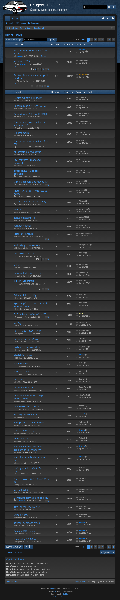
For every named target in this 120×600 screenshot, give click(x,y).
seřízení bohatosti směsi (27, 522)
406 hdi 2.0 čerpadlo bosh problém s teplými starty (28, 448)
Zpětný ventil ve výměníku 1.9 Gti (30, 470)
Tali (17, 526)
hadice (17, 209)
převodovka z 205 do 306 (27, 331)
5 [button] (102, 39)
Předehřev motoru (24, 355)
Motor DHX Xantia (23, 233)
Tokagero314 (21, 236)
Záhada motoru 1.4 (24, 217)
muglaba (19, 334)
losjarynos (20, 212)
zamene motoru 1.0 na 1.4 (28, 506)
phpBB (52, 588)
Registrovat (35, 23)
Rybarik (19, 441)
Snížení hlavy (21, 514)
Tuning (43, 56)
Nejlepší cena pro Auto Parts (29, 422)
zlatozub (82, 60)
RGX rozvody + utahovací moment (27, 161)
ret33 (21, 317)
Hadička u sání (22, 363)
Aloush (82, 201)
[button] (83, 40)
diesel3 (22, 256)
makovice (83, 74)
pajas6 (18, 485)
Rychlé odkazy (8, 19)
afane (18, 108)
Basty (18, 518)
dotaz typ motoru (23, 387)
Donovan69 (83, 121)
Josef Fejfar (21, 390)
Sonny (81, 140)
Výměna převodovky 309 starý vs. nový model (30, 305)
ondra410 (83, 331)
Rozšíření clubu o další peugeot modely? (31, 76)
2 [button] (91, 39)
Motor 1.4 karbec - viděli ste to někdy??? (30, 192)
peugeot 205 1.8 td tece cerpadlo (27, 172)
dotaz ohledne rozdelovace (28, 273)
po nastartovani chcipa (26, 406)
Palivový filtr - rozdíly (25, 295)
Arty (54, 591)
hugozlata (23, 409)
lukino (18, 509)
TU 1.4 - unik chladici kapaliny (30, 201)
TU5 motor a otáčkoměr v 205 (30, 314)
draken (19, 56)
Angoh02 (82, 272)
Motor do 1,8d (21, 438)
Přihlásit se (21, 23)
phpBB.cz (66, 594)
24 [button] (109, 39)
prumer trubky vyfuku (26, 339)
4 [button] (99, 39)
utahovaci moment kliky (27, 347)
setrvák (18, 265)
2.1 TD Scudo (21, 489)
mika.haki (23, 147)
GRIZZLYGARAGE (26, 284)
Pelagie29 (83, 113)
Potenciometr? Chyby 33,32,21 (30, 113)
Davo (21, 128)
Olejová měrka (22, 132)
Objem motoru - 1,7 (24, 430)
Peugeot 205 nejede (25, 530)
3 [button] (95, 39)
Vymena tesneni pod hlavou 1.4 (31, 181)
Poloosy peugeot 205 (25, 414)
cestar (18, 100)
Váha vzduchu (21, 371)
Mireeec (19, 326)
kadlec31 (19, 463)
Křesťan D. (20, 401)
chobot (22, 117)
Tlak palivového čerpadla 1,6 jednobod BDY (29, 123)
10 (48, 87)
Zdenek (82, 379)
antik (81, 314)
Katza (21, 197)
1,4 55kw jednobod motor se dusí (29, 459)
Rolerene (19, 425)
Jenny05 (82, 264)
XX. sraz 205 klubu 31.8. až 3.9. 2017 (30, 52)
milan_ (19, 228)
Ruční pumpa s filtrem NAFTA (30, 105)
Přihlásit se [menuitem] (108, 19)
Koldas (25, 81)
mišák (18, 268)
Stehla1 (22, 276)
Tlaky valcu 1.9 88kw (25, 538)
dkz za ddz (19, 379)
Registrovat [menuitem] (113, 19)
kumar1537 (20, 474)
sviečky (17, 323)
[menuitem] (103, 18)
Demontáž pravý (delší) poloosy (31, 497)
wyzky (21, 176)
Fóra (16, 18)
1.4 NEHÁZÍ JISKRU (24, 281)
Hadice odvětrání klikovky (28, 97)
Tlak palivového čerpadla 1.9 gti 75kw (31, 142)
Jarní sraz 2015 (22, 61)
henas (18, 452)
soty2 (18, 166)
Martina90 (20, 534)
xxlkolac (22, 366)
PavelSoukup (21, 433)
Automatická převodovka (27, 151)
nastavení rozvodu (24, 253)
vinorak (82, 50)
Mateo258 (20, 220)
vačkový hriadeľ (22, 225)
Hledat (10, 23)
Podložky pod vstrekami (27, 245)
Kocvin (82, 253)
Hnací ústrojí (13, 35)
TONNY (19, 358)
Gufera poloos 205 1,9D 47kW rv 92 (31, 480)
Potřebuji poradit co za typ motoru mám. (28, 397)
